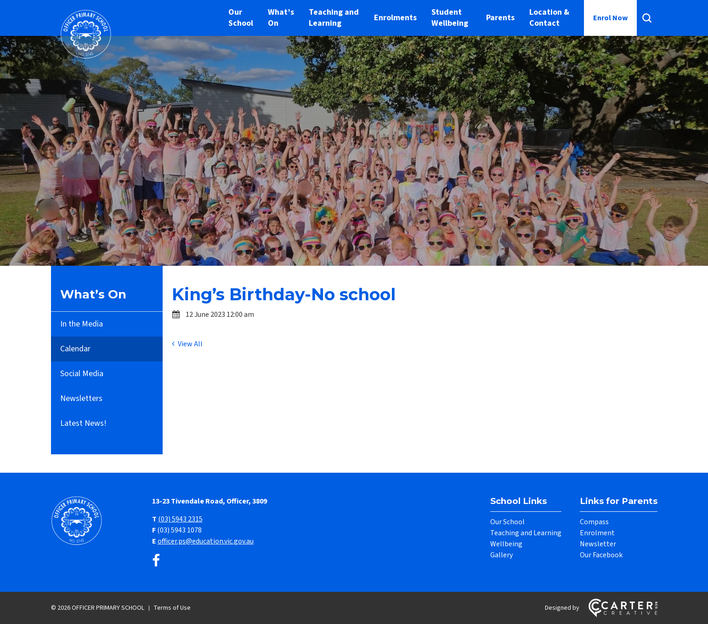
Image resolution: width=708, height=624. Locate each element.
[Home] (78, 544)
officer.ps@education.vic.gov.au (206, 541)
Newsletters (81, 398)
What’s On (281, 17)
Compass (594, 522)
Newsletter (598, 544)
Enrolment (597, 533)
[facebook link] (156, 561)
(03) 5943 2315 (180, 519)
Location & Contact (549, 17)
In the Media (81, 324)
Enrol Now (610, 18)
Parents (500, 17)
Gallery (501, 555)
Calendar (75, 349)
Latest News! (83, 423)
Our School (240, 17)
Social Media (81, 373)
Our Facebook (601, 555)
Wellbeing (506, 544)
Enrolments (395, 17)
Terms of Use (172, 608)
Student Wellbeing (449, 17)
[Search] (647, 18)
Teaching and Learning (334, 17)
